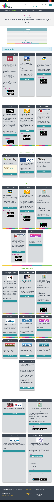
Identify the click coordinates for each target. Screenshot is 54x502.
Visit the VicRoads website (27, 387)
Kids (27, 38)
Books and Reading (27, 32)
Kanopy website (13, 132)
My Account (26, 7)
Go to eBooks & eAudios (9, 49)
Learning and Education (27, 40)
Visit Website (27, 79)
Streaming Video (27, 34)
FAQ (36, 10)
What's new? (10, 1)
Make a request (39, 7)
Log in (40, 471)
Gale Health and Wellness (26, 280)
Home (4, 1)
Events (32, 10)
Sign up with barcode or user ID (36, 456)
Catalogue (26, 4)
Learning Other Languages (27, 42)
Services (14, 10)
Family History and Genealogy (27, 36)
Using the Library (6, 10)
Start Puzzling (10, 301)
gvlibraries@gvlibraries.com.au (41, 1)
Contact (40, 10)
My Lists (33, 7)
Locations (20, 10)
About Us (27, 10)
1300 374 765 (30, 1)
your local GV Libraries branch (9, 169)
